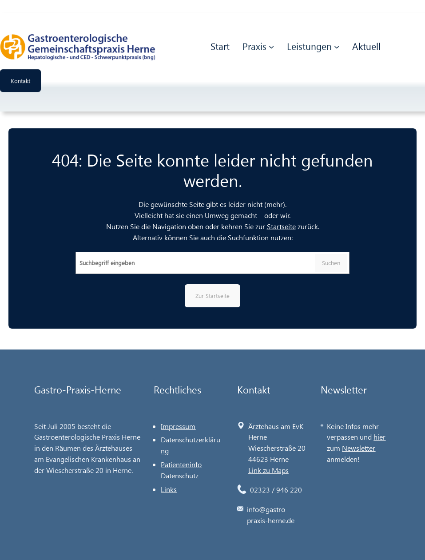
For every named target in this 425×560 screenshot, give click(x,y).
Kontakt (20, 79)
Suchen (331, 262)
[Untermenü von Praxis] (271, 45)
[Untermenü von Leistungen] (336, 45)
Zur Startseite (212, 295)
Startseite (281, 226)
